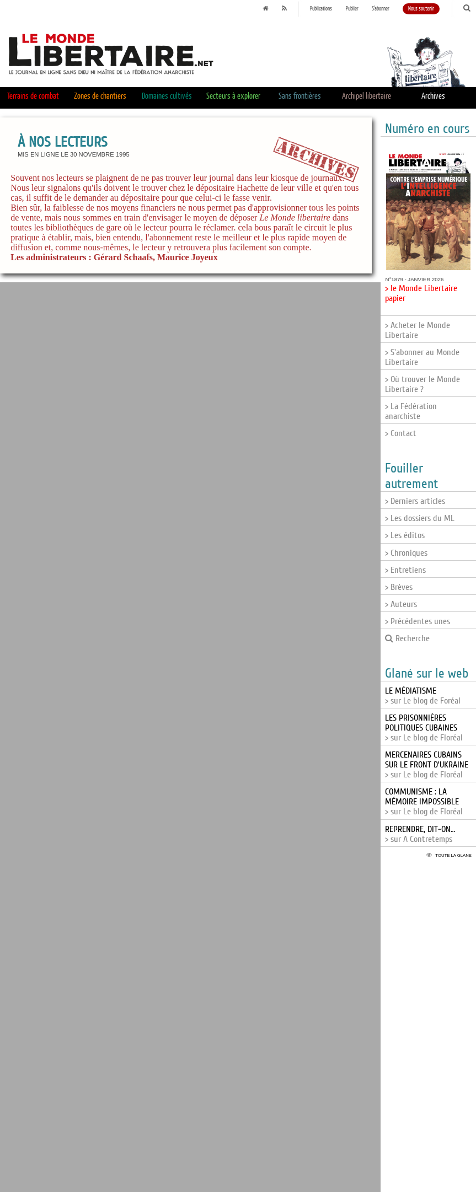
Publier (352, 9)
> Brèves (399, 587)
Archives (433, 96)
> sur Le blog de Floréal (424, 728)
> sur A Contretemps (420, 834)
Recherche (407, 638)
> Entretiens (405, 570)
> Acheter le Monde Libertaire (417, 330)
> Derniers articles (415, 501)
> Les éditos (405, 535)
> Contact (400, 433)
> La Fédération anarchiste (411, 411)
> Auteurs (401, 604)
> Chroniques (406, 553)
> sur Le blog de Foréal (423, 696)
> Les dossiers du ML (419, 518)
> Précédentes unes (417, 621)
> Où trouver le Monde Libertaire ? (422, 384)
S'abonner (380, 9)
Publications (321, 9)
